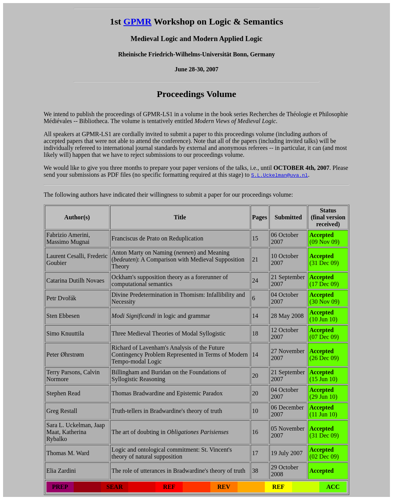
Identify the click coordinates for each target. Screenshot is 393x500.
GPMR (138, 21)
